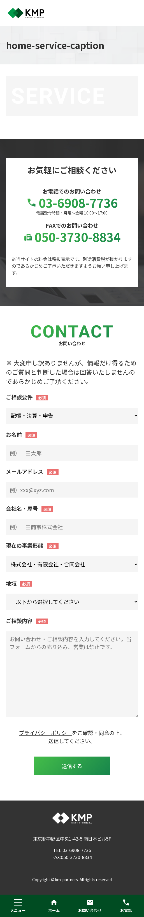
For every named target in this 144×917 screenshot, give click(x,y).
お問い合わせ (90, 906)
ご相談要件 (19, 397)
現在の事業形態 (24, 545)
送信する (72, 765)
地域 (11, 583)
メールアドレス (24, 471)
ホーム (54, 906)
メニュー (18, 906)
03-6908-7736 (72, 202)
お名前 (14, 434)
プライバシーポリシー (45, 733)
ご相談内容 (19, 621)
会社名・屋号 (22, 508)
